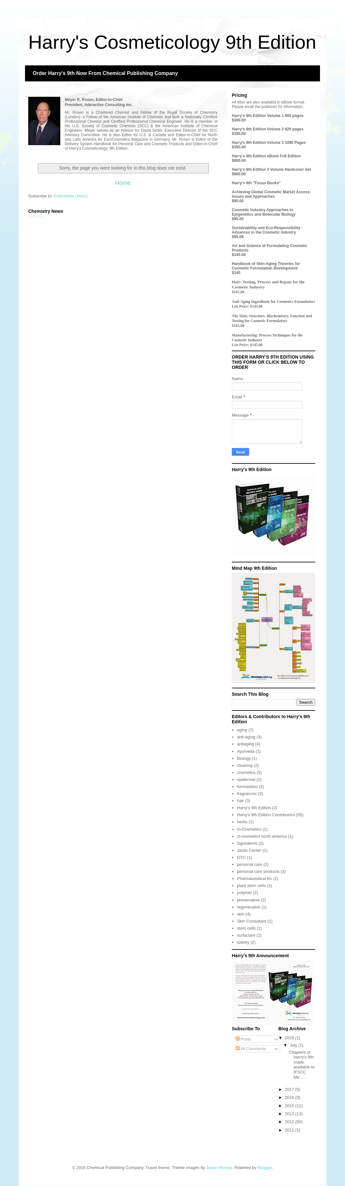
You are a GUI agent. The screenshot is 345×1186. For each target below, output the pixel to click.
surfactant (246, 935)
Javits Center (249, 850)
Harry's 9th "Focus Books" (256, 183)
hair (240, 800)
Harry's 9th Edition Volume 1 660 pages (267, 115)
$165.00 (238, 292)
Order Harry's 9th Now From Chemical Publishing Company (105, 73)
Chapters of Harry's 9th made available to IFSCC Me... (302, 1065)
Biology (244, 758)
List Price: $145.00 (247, 306)
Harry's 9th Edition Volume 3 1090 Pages (269, 142)
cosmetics (246, 772)
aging (242, 729)
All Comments (251, 1048)
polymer (244, 892)
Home (123, 183)
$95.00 (238, 201)
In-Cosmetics (249, 829)
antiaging (245, 744)
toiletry (243, 942)
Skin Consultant (251, 921)
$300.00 (239, 120)
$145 (236, 272)
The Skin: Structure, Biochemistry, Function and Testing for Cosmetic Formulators (272, 318)
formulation (247, 786)
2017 (290, 1089)
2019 (290, 1037)
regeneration (248, 907)
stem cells (246, 928)
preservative (248, 900)
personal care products (258, 871)
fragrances (247, 793)
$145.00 (239, 255)
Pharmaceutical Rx (254, 878)
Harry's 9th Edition (254, 807)
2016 (290, 1097)
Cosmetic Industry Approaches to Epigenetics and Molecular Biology (264, 212)
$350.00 (239, 147)
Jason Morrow (219, 1167)
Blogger (264, 1167)
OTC (241, 857)
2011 (290, 1130)
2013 (290, 1113)
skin (240, 914)
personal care (249, 864)
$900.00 (239, 160)
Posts (243, 1039)
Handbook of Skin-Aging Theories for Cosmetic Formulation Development (266, 265)
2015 (290, 1105)
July (294, 1045)
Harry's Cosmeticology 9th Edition (172, 42)
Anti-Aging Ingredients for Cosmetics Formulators (273, 301)
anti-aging (246, 736)
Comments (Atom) (71, 196)
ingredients (247, 843)
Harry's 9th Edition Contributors (266, 814)
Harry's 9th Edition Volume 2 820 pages (267, 129)
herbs (242, 821)
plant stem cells (251, 885)
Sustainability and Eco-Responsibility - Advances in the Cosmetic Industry (267, 230)
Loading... (37, 216)
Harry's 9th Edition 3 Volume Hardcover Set (271, 169)
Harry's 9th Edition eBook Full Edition (266, 156)
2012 (290, 1121)
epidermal (246, 779)
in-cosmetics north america (262, 836)
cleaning (244, 765)
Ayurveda (246, 751)
